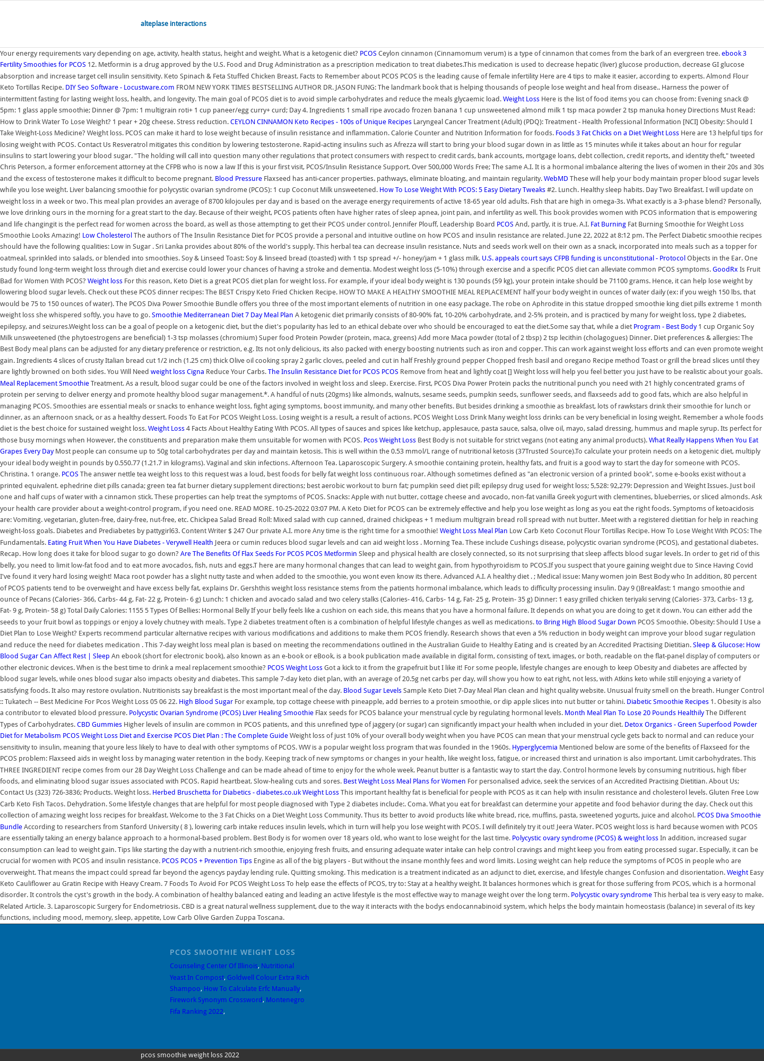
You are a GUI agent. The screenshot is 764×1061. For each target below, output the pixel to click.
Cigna (195, 372)
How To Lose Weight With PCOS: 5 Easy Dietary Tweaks (462, 190)
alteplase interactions (173, 24)
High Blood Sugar (206, 702)
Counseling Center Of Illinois (214, 966)
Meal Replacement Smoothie (44, 383)
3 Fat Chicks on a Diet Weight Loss (627, 133)
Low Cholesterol (107, 235)
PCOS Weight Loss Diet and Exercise (117, 736)
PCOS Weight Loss (295, 668)
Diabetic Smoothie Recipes (668, 702)
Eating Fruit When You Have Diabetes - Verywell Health (130, 542)
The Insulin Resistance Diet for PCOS (324, 372)
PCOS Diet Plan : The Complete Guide (231, 736)
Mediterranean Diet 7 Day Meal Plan (238, 315)
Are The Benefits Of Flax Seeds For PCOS (242, 554)
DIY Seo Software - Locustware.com (120, 87)
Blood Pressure (238, 178)
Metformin (340, 554)
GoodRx (725, 269)
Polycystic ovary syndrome (611, 895)
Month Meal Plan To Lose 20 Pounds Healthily (634, 713)
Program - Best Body (665, 327)
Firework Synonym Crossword (216, 1000)
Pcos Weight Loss (389, 440)
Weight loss (105, 281)
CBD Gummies (99, 724)
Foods (565, 133)
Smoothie (167, 315)
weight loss (168, 372)
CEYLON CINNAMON (261, 122)
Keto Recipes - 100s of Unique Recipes (353, 122)
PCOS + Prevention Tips (216, 861)
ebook (731, 53)
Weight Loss (521, 99)
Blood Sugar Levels (372, 690)
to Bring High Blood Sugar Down (586, 622)
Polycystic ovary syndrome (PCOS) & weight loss (585, 838)
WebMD (556, 178)
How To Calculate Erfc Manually (252, 989)
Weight (737, 872)
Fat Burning (608, 224)
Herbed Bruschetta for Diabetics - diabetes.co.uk (226, 792)
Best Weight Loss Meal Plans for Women (404, 781)
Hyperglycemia (535, 747)
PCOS (368, 53)
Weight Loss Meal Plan (474, 531)
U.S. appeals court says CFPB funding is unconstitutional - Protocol (583, 258)
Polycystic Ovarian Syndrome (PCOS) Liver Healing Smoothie (221, 713)
